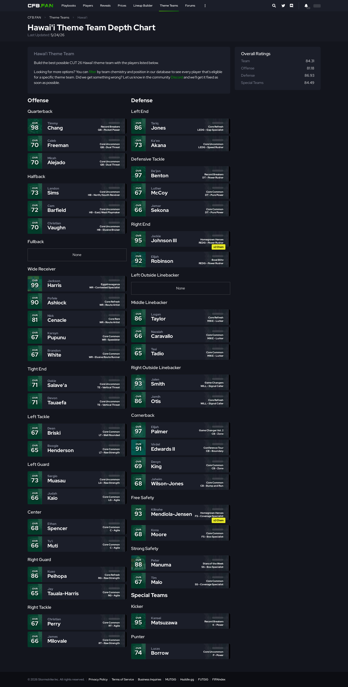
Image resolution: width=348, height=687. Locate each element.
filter (92, 71)
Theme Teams (169, 5)
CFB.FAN (34, 17)
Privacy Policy (98, 679)
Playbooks (69, 5)
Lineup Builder (143, 5)
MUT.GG (170, 679)
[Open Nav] (205, 5)
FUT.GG (203, 679)
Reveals (105, 5)
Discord (177, 77)
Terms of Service (123, 679)
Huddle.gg (187, 679)
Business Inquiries (149, 679)
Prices (122, 5)
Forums (190, 5)
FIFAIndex (218, 679)
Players (88, 5)
